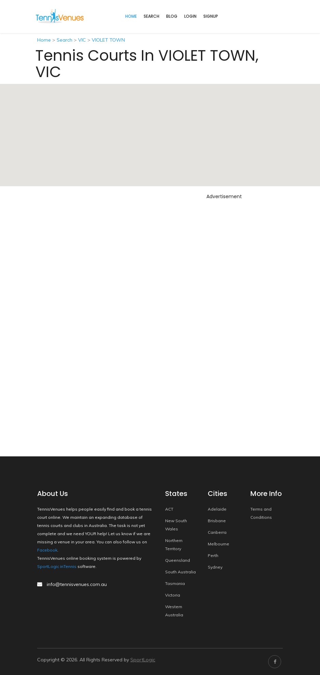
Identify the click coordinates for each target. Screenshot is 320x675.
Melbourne (218, 543)
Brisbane (217, 520)
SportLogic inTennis (56, 566)
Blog (171, 16)
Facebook (47, 550)
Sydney (215, 567)
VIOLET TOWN (108, 40)
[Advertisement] (224, 304)
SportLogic (142, 660)
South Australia (180, 571)
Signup (210, 16)
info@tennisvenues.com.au (77, 584)
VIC (82, 40)
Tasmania (175, 583)
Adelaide (217, 509)
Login (190, 16)
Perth (213, 555)
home (131, 16)
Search (151, 16)
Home (44, 40)
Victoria (172, 595)
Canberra (217, 532)
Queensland (177, 560)
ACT (169, 509)
